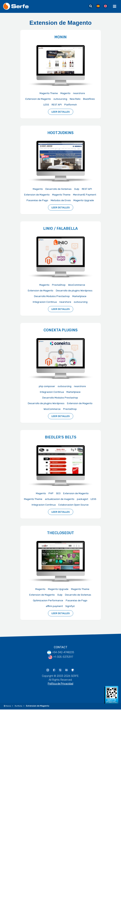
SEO (58, 493)
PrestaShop (59, 284)
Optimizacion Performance (48, 600)
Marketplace (79, 296)
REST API (57, 104)
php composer (47, 386)
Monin (60, 37)
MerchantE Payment (84, 194)
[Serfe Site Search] (91, 6)
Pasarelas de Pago (37, 200)
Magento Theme (49, 93)
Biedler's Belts (60, 437)
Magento (65, 93)
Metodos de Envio (61, 200)
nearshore (79, 93)
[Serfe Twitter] (60, 670)
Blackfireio (89, 99)
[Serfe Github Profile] (72, 670)
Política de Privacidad (60, 683)
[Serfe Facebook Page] (54, 670)
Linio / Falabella (60, 228)
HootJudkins (60, 133)
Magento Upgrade (83, 200)
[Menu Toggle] (114, 6)
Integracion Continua (45, 302)
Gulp (76, 189)
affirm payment (54, 606)
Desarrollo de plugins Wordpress (74, 290)
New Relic (75, 99)
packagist (82, 499)
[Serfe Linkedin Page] (66, 670)
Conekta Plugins (61, 330)
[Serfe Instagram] (47, 670)
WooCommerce (76, 284)
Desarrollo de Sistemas (58, 189)
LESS (46, 104)
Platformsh (70, 104)
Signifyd (70, 606)
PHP (51, 493)
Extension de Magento (38, 99)
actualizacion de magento (59, 499)
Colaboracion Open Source (73, 504)
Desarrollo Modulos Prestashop (52, 296)
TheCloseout (60, 533)
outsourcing (60, 99)
